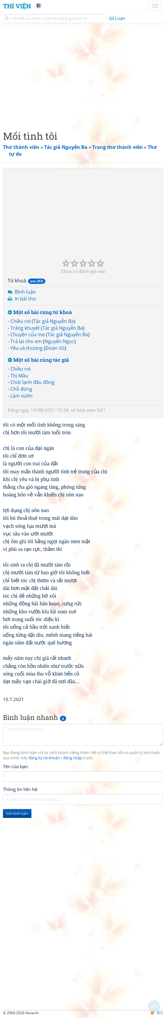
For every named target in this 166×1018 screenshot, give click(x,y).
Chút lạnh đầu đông (32, 382)
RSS (157, 1012)
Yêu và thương (26, 348)
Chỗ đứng (21, 389)
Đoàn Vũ (55, 348)
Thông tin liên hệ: (20, 789)
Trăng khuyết (25, 328)
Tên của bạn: (16, 766)
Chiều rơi (20, 321)
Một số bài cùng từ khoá (40, 312)
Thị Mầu (19, 375)
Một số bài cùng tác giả (38, 360)
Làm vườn (21, 396)
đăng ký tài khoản (44, 757)
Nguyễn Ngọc (59, 341)
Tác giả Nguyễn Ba (53, 321)
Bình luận (25, 292)
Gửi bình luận (17, 813)
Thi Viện (17, 6)
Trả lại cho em (26, 341)
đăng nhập (72, 757)
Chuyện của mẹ (27, 334)
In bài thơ (25, 298)
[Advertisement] (83, 75)
